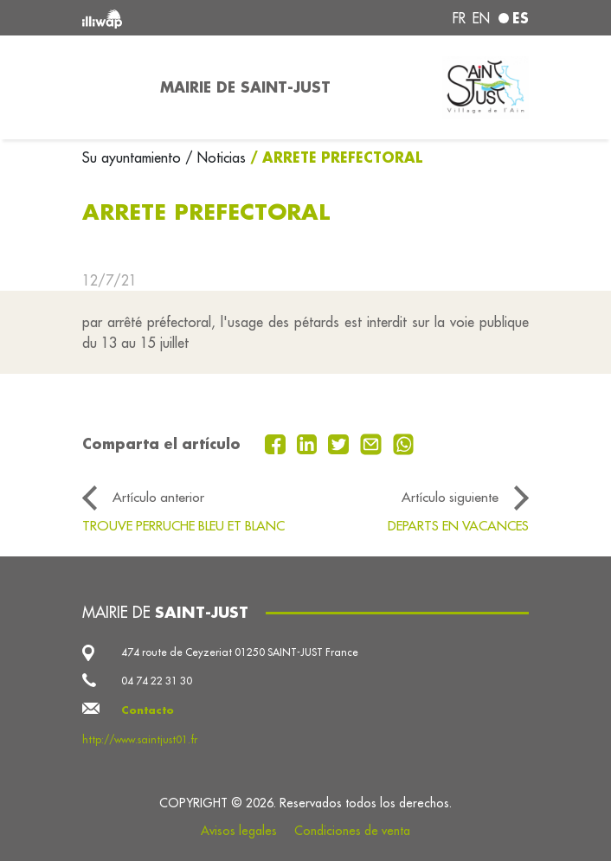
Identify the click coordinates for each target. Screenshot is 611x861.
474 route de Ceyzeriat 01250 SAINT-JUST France (239, 652)
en (481, 18)
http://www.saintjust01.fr (139, 739)
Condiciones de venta (352, 831)
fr (459, 18)
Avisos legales (239, 831)
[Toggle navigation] (111, 87)
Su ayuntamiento (133, 157)
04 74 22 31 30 (156, 680)
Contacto (147, 710)
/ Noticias (215, 157)
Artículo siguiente (450, 497)
